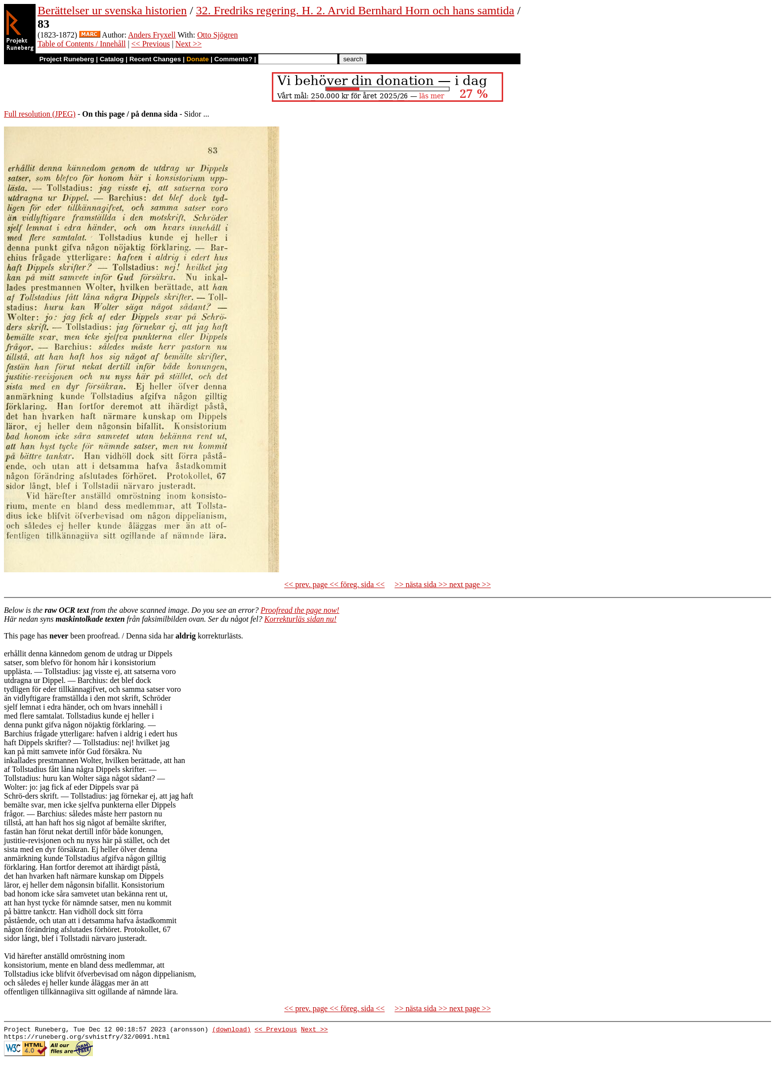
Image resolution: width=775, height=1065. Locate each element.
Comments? (234, 59)
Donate (197, 59)
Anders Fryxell (151, 35)
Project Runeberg (66, 59)
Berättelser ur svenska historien (112, 10)
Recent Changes (155, 59)
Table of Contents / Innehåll (82, 44)
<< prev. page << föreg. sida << (334, 584)
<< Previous (150, 44)
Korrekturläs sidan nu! (300, 619)
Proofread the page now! (299, 610)
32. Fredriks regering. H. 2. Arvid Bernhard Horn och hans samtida (355, 10)
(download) (231, 1030)
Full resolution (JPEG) (40, 114)
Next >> (188, 44)
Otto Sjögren (217, 35)
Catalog (112, 59)
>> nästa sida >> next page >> (442, 584)
